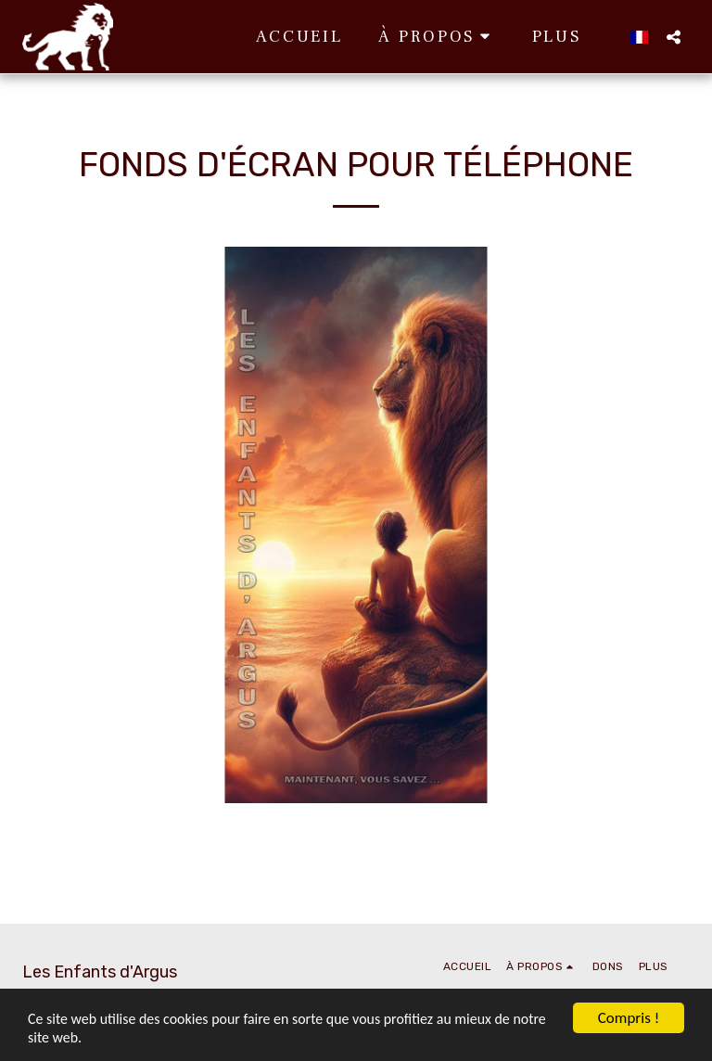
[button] (347, 37)
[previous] (36, 525)
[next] (676, 525)
